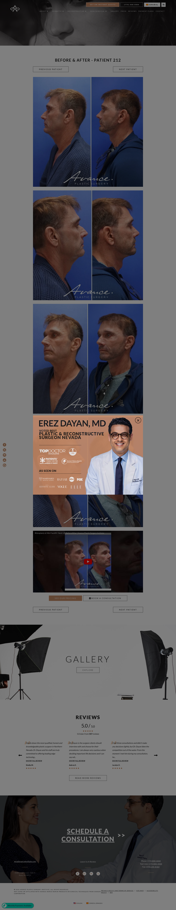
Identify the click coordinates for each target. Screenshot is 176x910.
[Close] (138, 420)
